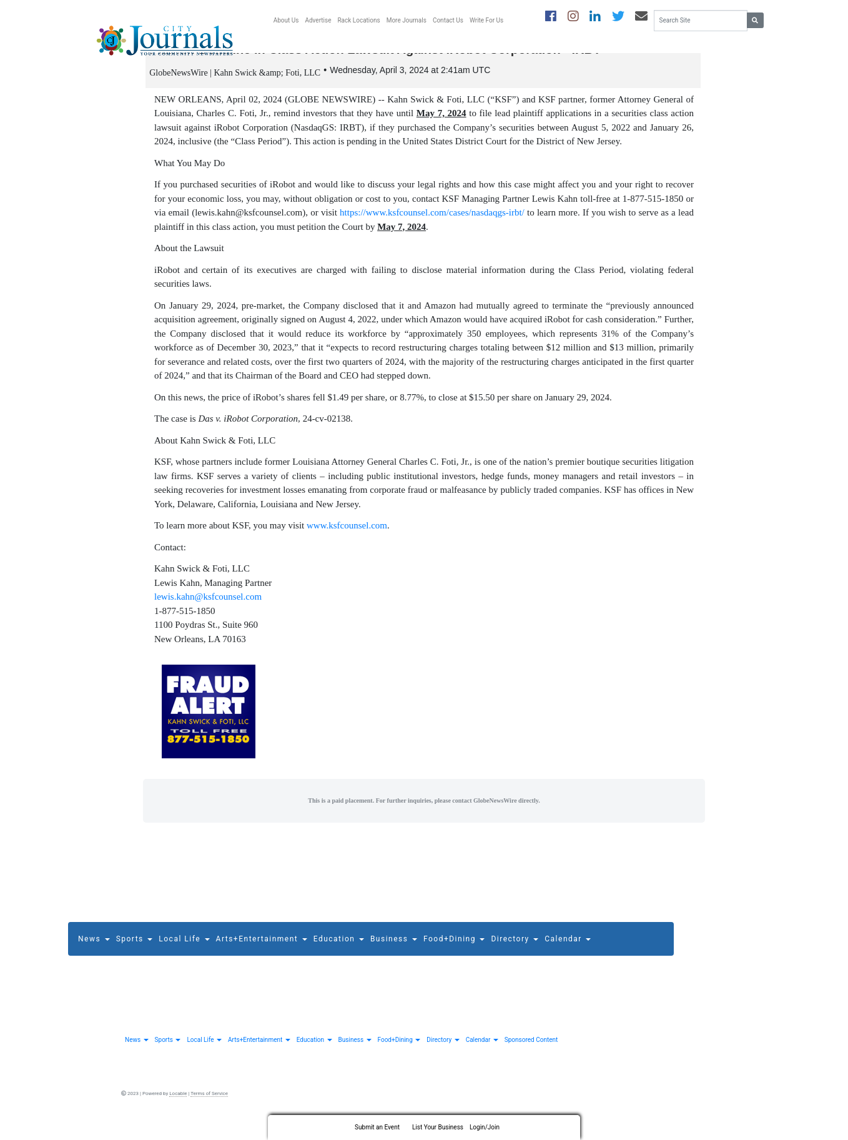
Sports (134, 950)
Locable (178, 1105)
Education (338, 950)
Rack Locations (358, 20)
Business (393, 950)
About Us (286, 20)
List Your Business (437, 1127)
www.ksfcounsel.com (347, 537)
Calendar (568, 950)
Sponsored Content (531, 1051)
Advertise (318, 20)
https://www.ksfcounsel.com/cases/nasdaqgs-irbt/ (432, 224)
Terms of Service (209, 1105)
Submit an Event (377, 1127)
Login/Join (485, 1127)
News (94, 950)
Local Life (184, 950)
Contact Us (448, 20)
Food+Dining (454, 950)
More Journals (406, 20)
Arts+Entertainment (261, 950)
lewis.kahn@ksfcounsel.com (208, 608)
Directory (514, 950)
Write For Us (486, 20)
